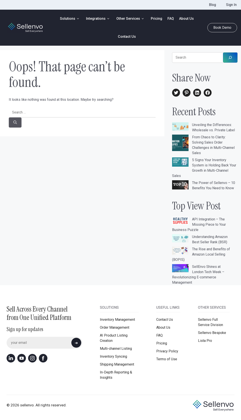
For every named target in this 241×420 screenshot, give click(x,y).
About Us (186, 18)
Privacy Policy (167, 351)
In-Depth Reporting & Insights (116, 375)
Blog (212, 5)
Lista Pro (205, 341)
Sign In (231, 5)
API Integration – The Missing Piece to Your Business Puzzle (199, 224)
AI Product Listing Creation (114, 338)
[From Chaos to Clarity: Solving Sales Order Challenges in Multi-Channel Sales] (180, 144)
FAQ (170, 18)
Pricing (156, 18)
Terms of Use (166, 359)
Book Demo (222, 27)
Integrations (98, 18)
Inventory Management (117, 319)
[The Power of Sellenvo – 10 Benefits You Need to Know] (180, 185)
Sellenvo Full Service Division (210, 322)
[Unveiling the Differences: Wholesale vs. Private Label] (180, 127)
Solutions (70, 18)
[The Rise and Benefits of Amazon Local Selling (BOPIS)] (180, 251)
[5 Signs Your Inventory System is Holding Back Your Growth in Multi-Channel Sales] (180, 162)
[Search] (15, 122)
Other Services (131, 18)
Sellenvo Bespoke (212, 333)
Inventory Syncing (113, 356)
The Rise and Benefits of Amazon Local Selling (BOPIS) (201, 254)
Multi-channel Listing (116, 348)
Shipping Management (117, 364)
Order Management (114, 327)
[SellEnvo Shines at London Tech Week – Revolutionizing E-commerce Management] (180, 269)
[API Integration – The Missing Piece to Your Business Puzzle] (180, 222)
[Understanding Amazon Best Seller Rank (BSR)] (180, 239)
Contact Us (127, 36)
